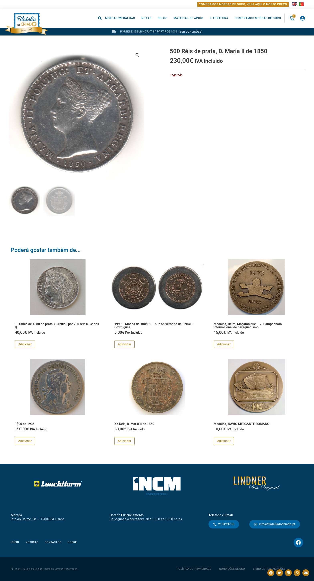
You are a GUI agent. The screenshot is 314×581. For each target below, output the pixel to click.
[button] (100, 18)
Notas (146, 18)
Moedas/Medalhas (120, 18)
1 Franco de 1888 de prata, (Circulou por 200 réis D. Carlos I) (57, 325)
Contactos (53, 542)
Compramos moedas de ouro (258, 18)
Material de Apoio (188, 18)
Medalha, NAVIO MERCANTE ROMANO (241, 424)
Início (15, 542)
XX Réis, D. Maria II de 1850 (134, 424)
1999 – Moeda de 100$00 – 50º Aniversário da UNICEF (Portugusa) (153, 325)
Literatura (219, 18)
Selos (162, 18)
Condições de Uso (232, 569)
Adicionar (25, 344)
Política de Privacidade (194, 569)
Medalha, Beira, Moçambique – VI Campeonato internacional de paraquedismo (248, 325)
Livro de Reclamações (269, 569)
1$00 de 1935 (24, 424)
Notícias (31, 542)
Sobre (72, 542)
